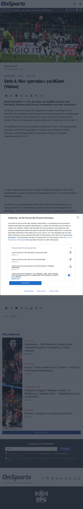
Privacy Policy (54, 291)
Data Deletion (29, 291)
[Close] (79, 218)
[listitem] (41, 248)
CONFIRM (25, 283)
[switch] (70, 252)
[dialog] (41, 254)
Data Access (41, 291)
